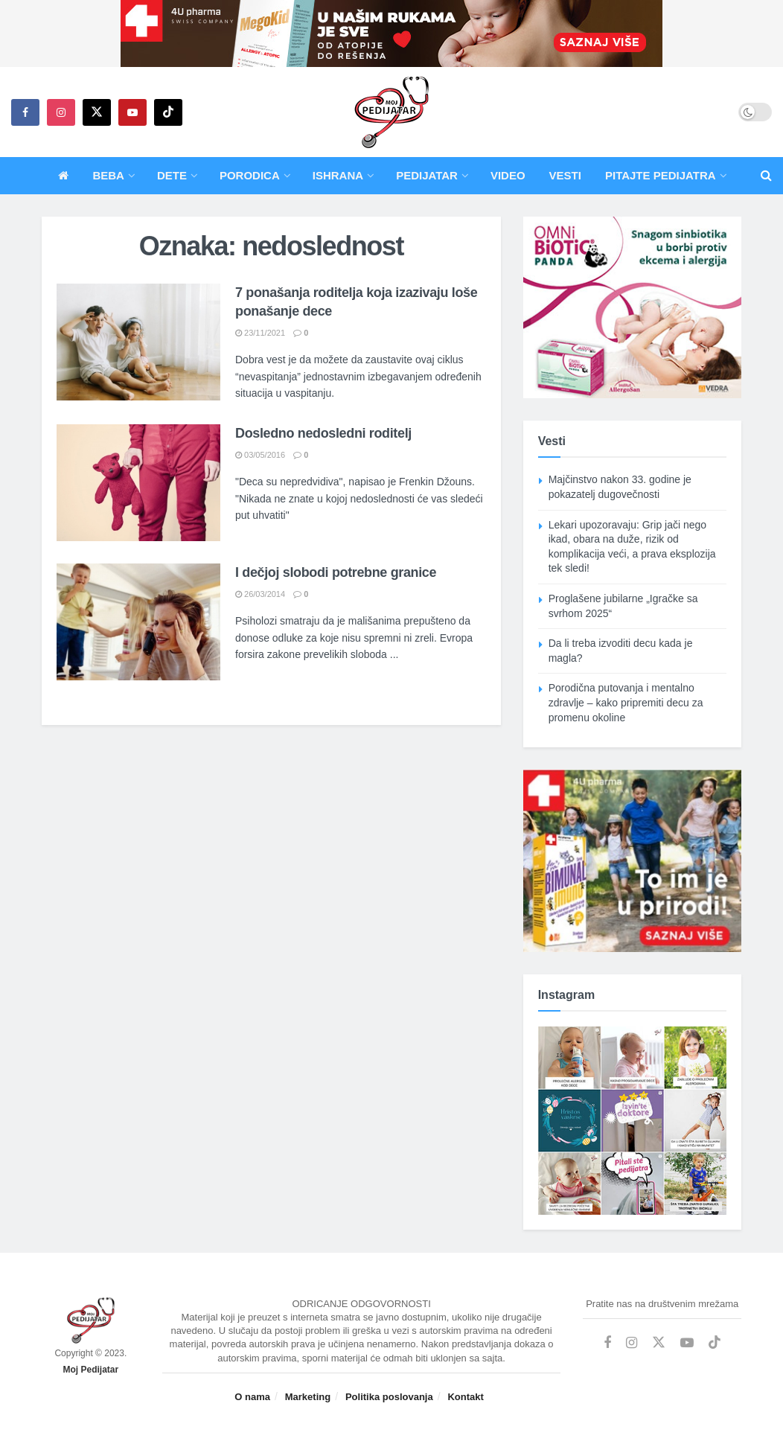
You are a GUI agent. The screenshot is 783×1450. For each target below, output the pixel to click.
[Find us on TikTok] (168, 112)
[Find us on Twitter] (97, 112)
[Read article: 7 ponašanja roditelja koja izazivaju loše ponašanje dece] (138, 342)
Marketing (307, 1396)
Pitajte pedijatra (660, 175)
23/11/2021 (260, 332)
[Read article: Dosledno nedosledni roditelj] (138, 482)
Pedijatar (427, 175)
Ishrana (338, 175)
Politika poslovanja (389, 1396)
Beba (108, 175)
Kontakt (465, 1396)
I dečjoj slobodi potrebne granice (335, 572)
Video (507, 175)
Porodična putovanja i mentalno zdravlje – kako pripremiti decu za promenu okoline (626, 702)
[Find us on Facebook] (25, 112)
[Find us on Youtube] (132, 112)
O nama (252, 1396)
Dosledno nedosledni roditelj (323, 433)
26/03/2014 (260, 594)
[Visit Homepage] (391, 112)
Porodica (250, 175)
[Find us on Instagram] (61, 112)
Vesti (565, 175)
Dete (172, 175)
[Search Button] (766, 175)
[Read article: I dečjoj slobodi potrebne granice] (138, 621)
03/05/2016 (260, 454)
